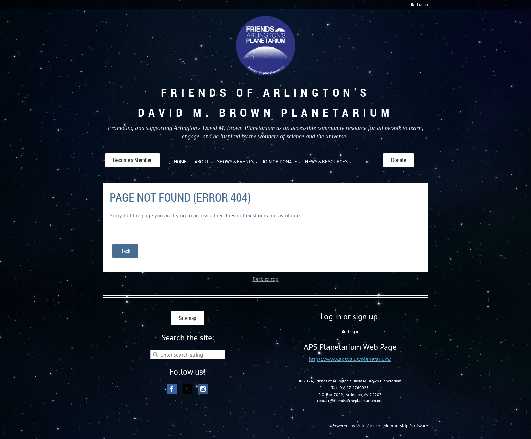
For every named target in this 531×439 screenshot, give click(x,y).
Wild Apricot (369, 426)
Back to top (266, 278)
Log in (422, 4)
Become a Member (132, 160)
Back (125, 251)
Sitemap (187, 318)
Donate (398, 160)
